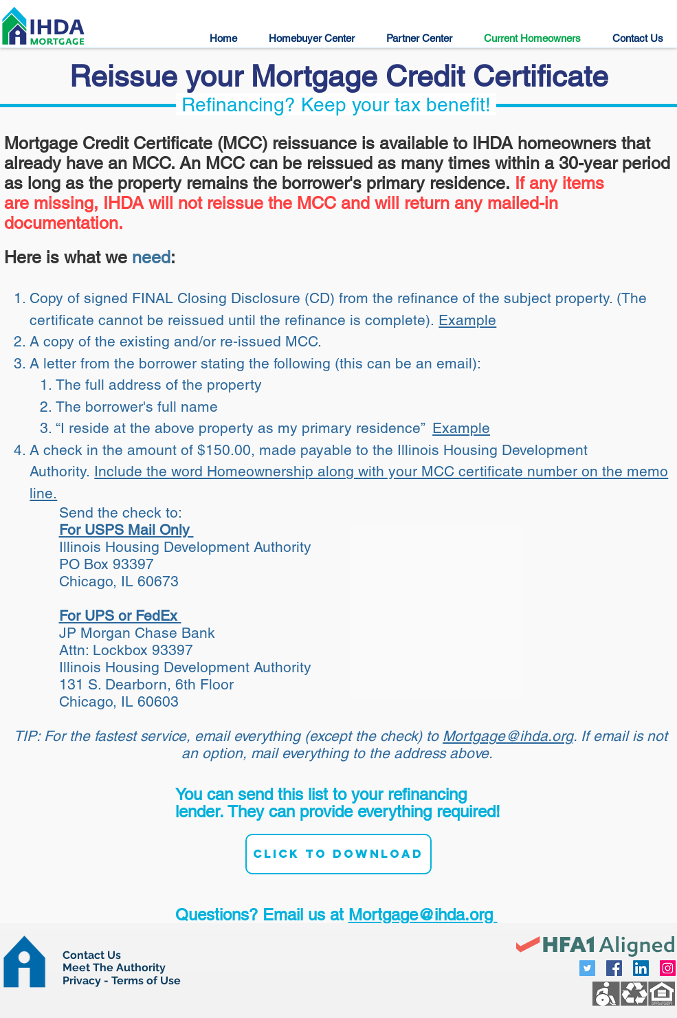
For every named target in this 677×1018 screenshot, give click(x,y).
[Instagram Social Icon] (668, 968)
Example (467, 320)
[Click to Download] (338, 854)
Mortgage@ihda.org (508, 735)
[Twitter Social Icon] (587, 968)
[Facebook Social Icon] (614, 968)
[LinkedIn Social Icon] (641, 968)
